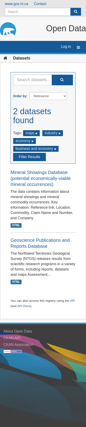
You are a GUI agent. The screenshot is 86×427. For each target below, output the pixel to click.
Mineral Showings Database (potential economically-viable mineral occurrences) (41, 178)
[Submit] (75, 12)
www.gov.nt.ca (16, 4)
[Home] (5, 58)
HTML (16, 225)
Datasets (21, 58)
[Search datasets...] (32, 80)
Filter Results (29, 157)
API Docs (23, 306)
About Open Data (17, 331)
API (72, 300)
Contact (40, 4)
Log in (66, 46)
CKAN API (11, 338)
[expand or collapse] (78, 48)
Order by (19, 96)
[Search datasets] (43, 12)
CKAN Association (18, 345)
